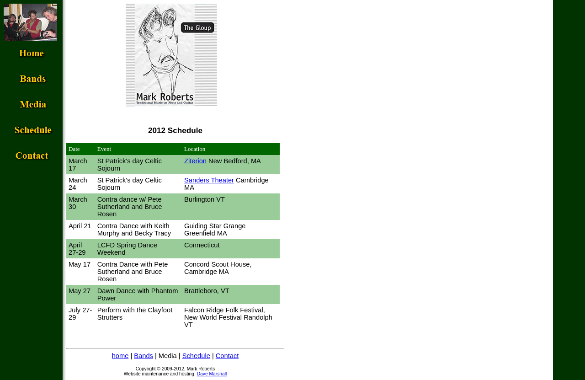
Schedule (196, 355)
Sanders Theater (209, 180)
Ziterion (195, 161)
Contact (227, 355)
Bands (143, 355)
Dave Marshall (212, 373)
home (120, 355)
